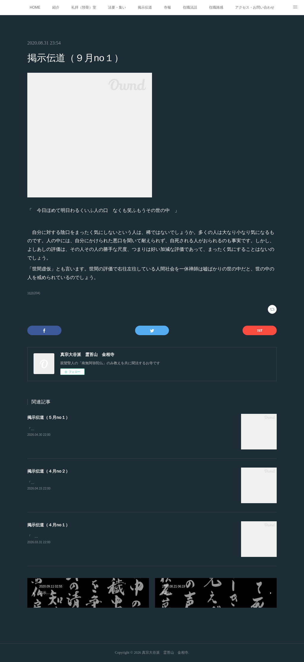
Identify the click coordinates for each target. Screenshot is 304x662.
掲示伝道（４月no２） (48, 471)
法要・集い (117, 7)
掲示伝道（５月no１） (48, 417)
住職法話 (190, 7)
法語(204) (33, 293)
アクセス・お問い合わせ (254, 7)
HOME (35, 7)
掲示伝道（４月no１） (48, 524)
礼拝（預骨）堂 (83, 7)
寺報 (167, 7)
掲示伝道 (145, 7)
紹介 (55, 7)
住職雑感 (216, 7)
